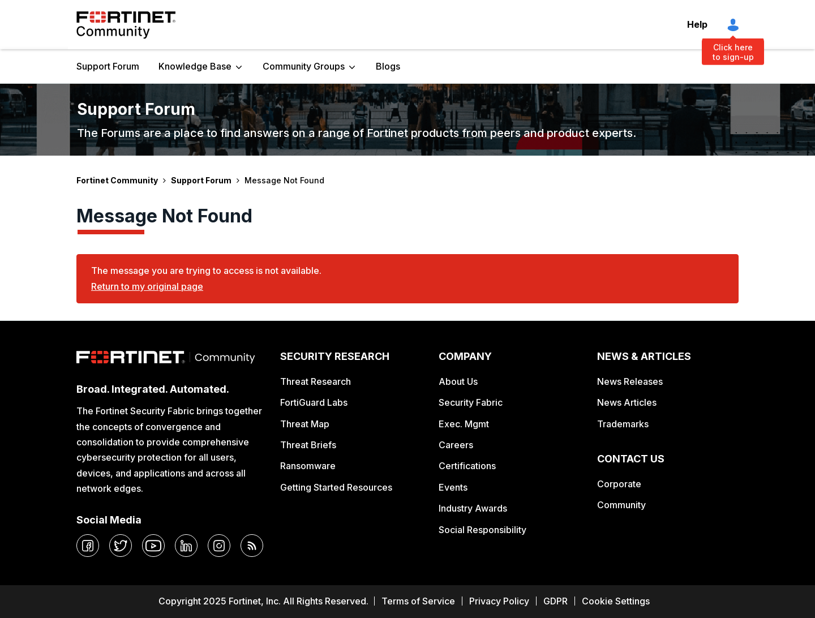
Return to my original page (147, 286)
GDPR (555, 601)
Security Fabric (471, 402)
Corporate (619, 484)
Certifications (467, 465)
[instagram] (219, 545)
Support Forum (107, 66)
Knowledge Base (194, 66)
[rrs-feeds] (252, 545)
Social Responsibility (482, 529)
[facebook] (87, 545)
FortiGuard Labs (314, 402)
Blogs (388, 66)
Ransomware (308, 465)
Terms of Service (418, 601)
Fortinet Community (125, 25)
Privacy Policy (499, 601)
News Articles (627, 402)
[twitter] (120, 545)
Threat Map (304, 424)
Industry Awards (473, 508)
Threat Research (315, 381)
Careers (456, 444)
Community (621, 504)
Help (697, 24)
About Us (458, 381)
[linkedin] (186, 545)
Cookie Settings (616, 601)
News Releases (630, 381)
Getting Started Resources (336, 487)
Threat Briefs (308, 444)
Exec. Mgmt (464, 424)
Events (453, 487)
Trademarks (623, 424)
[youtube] (153, 545)
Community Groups (304, 66)
